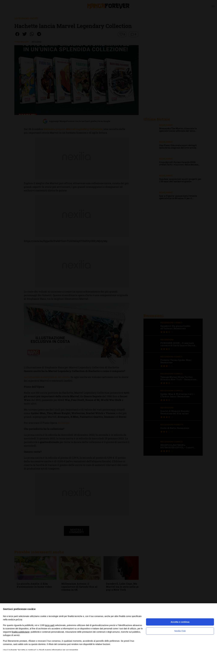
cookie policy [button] (15, 619)
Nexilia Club (180, 631)
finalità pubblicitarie (21, 632)
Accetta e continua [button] (180, 622)
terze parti (49, 625)
